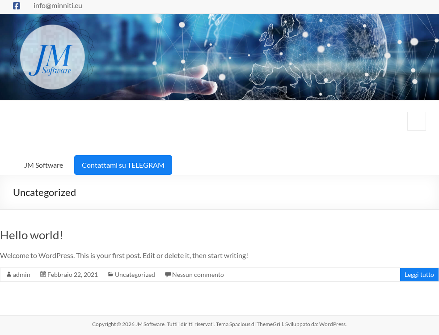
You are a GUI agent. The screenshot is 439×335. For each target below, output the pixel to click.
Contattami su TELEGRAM (123, 165)
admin (21, 274)
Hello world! (31, 235)
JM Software (43, 165)
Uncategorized (135, 274)
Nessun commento (198, 274)
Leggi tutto (419, 274)
